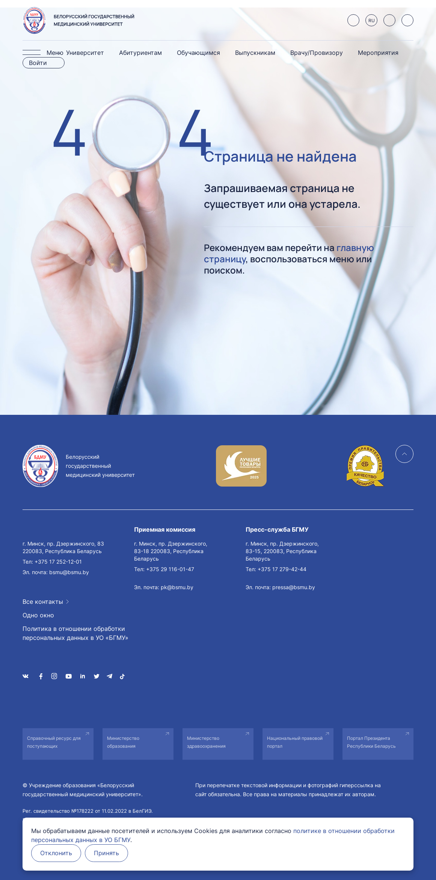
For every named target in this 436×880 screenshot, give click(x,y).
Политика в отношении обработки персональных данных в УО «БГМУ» (75, 633)
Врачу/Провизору (316, 52)
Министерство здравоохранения (206, 742)
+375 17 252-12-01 (58, 561)
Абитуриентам (140, 52)
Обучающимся (198, 52)
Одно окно (38, 615)
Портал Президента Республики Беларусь (371, 742)
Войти (38, 63)
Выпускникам (255, 52)
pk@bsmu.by (177, 587)
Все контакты (43, 601)
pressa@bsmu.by (293, 587)
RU (371, 20)
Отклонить (56, 853)
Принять (107, 853)
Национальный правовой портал (295, 742)
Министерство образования (123, 742)
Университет (85, 52)
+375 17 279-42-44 (282, 569)
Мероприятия (378, 52)
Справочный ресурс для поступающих (54, 742)
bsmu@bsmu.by (69, 572)
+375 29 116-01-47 (170, 569)
